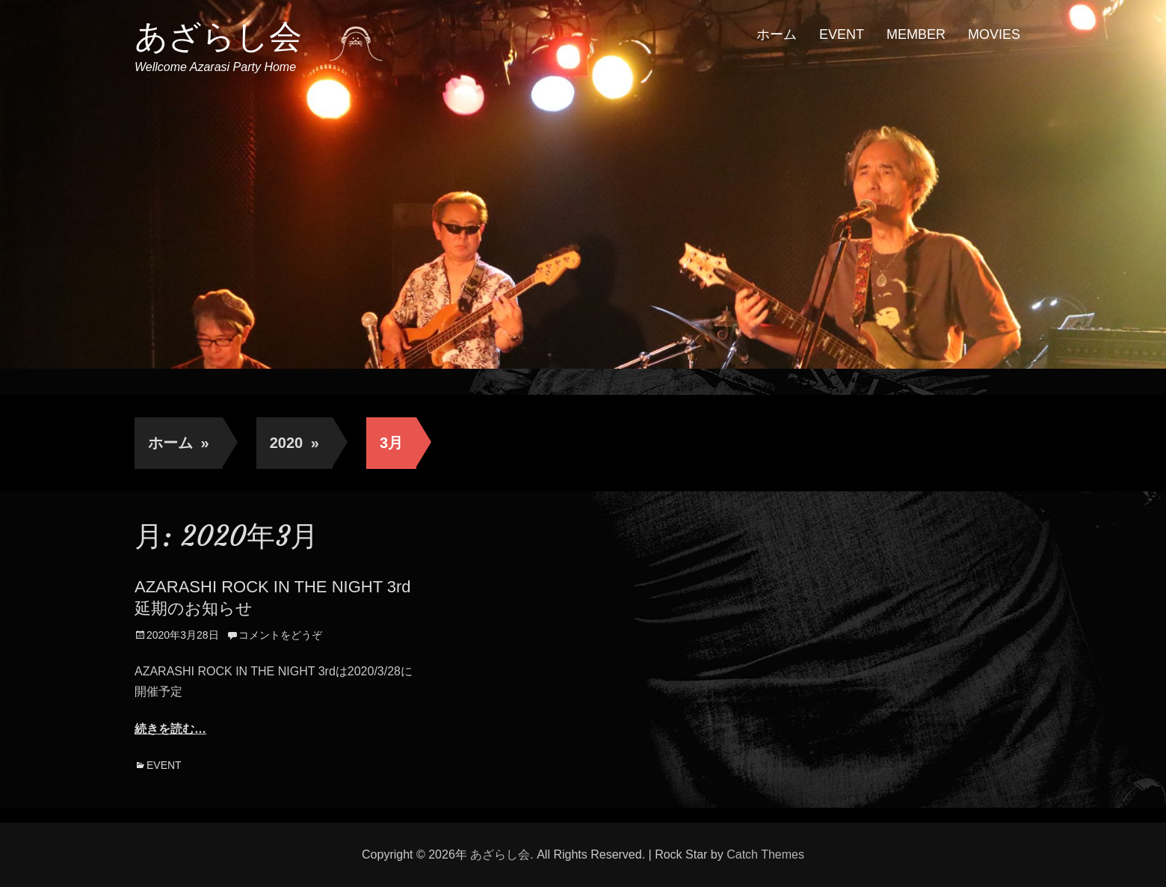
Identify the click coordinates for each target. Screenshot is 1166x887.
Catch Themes (765, 854)
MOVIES (994, 34)
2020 (294, 443)
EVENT (841, 34)
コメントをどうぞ (280, 635)
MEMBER (916, 34)
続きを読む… (170, 728)
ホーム (776, 34)
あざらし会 (218, 36)
